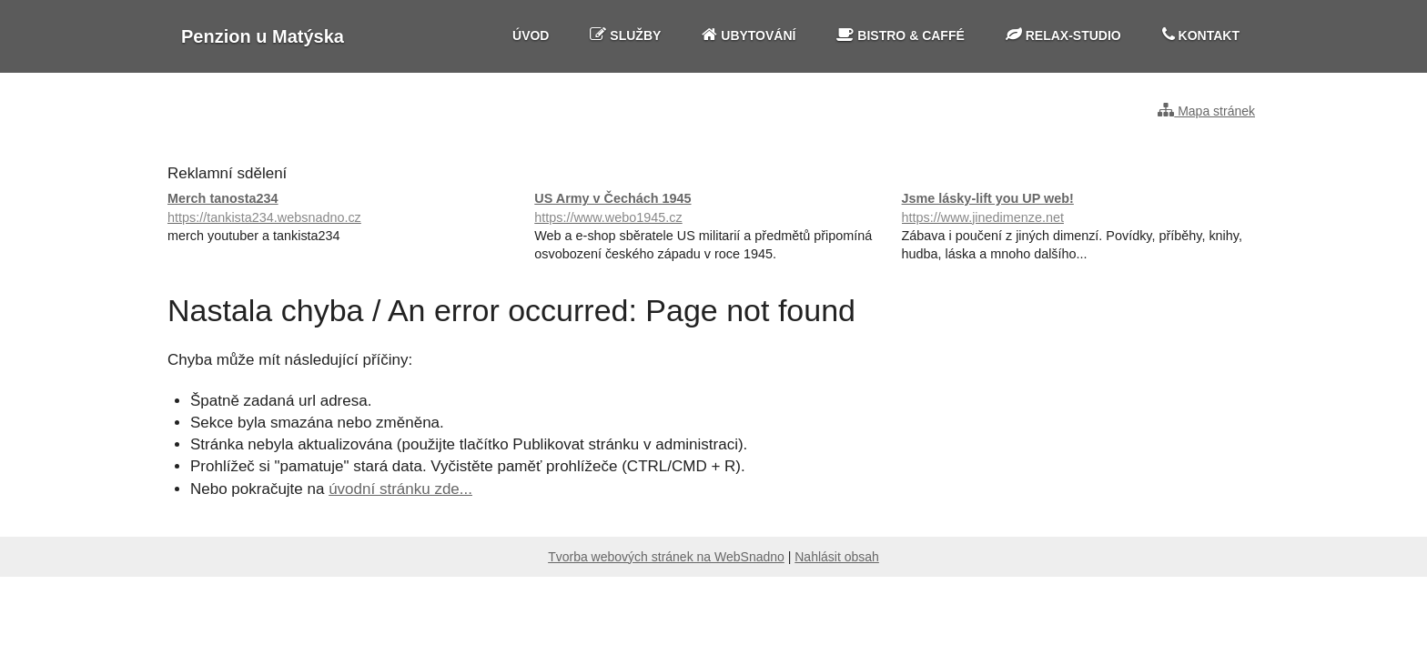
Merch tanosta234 (346, 209)
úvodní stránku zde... (400, 489)
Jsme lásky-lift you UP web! (1081, 209)
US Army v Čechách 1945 (713, 209)
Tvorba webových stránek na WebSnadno (666, 556)
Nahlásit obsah (836, 556)
